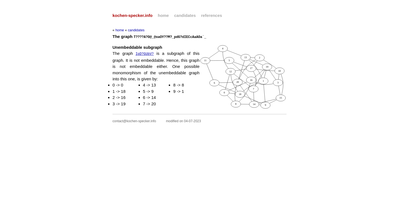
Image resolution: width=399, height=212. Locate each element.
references (211, 15)
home (163, 15)
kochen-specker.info (132, 15)
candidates (185, 15)
